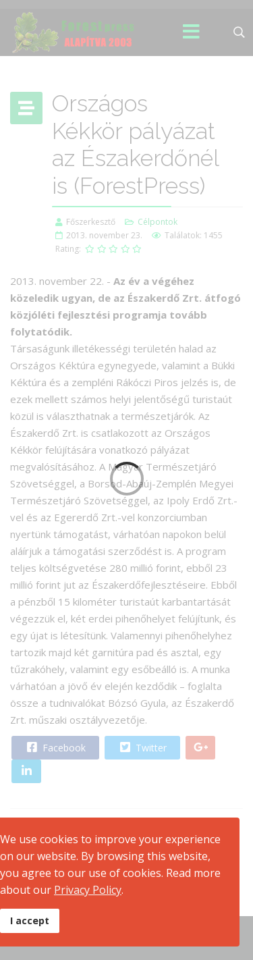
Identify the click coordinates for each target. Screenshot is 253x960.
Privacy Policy (87, 889)
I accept (29, 920)
